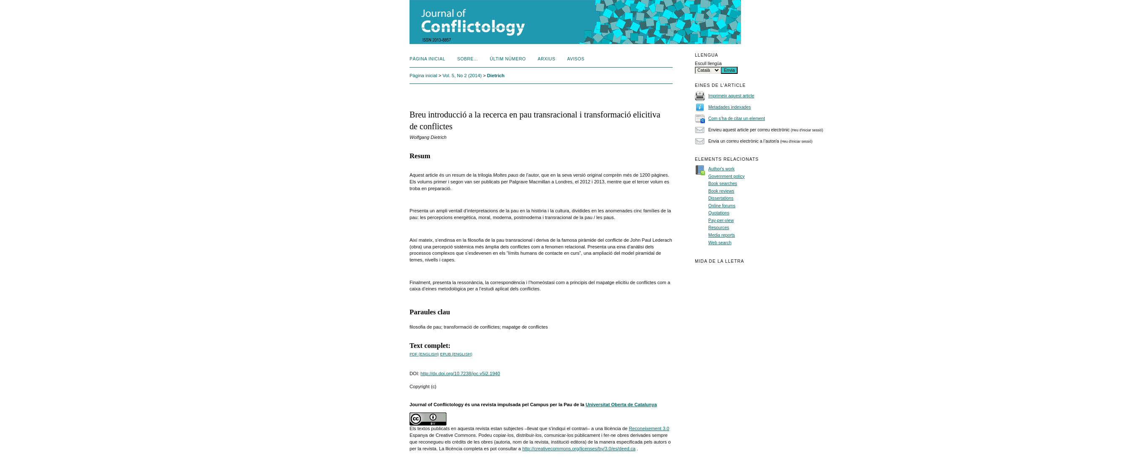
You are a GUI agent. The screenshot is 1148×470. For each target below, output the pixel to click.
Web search (719, 242)
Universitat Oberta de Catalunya (621, 404)
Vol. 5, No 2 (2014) (462, 75)
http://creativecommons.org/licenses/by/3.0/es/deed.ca (579, 448)
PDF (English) (424, 354)
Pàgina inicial (427, 59)
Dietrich (496, 75)
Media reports (721, 235)
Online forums (722, 206)
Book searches (722, 183)
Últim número (508, 59)
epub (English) (456, 354)
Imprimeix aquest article (731, 96)
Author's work (721, 169)
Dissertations (720, 198)
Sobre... (467, 59)
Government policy (726, 176)
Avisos (575, 59)
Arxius (547, 59)
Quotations (718, 213)
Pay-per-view (721, 220)
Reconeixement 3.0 (649, 428)
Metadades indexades (729, 107)
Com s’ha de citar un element (736, 118)
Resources (718, 227)
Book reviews (721, 191)
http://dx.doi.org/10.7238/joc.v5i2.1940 (460, 373)
